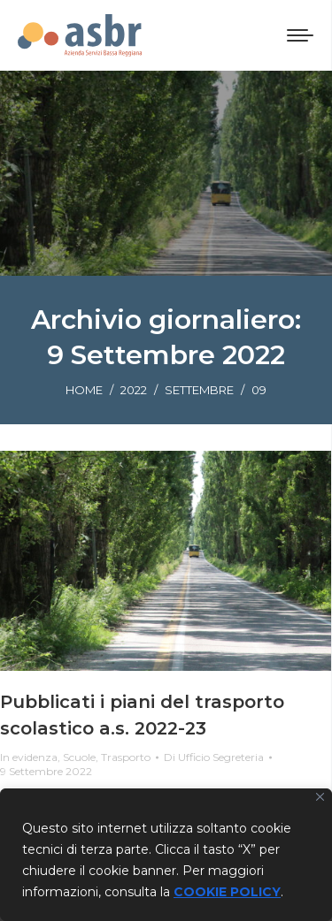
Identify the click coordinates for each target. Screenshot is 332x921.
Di (214, 757)
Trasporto (126, 757)
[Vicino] (320, 797)
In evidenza (29, 757)
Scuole (79, 757)
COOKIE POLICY (227, 892)
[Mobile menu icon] (300, 35)
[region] (166, 854)
